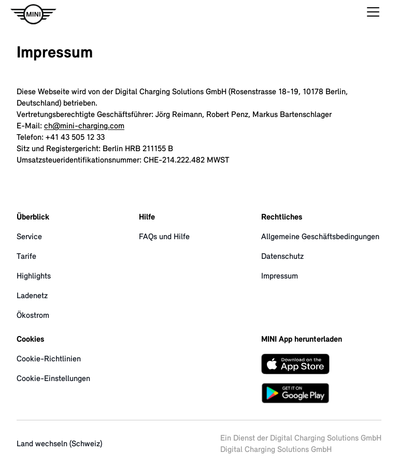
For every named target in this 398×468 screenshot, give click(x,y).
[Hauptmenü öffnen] (373, 14)
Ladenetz (32, 296)
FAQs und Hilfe (164, 237)
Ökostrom (33, 316)
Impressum (279, 276)
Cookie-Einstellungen (53, 379)
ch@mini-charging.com (84, 126)
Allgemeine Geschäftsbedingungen (320, 237)
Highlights (34, 276)
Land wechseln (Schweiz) (59, 444)
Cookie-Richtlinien (49, 359)
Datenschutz (282, 257)
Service (29, 237)
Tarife (26, 257)
